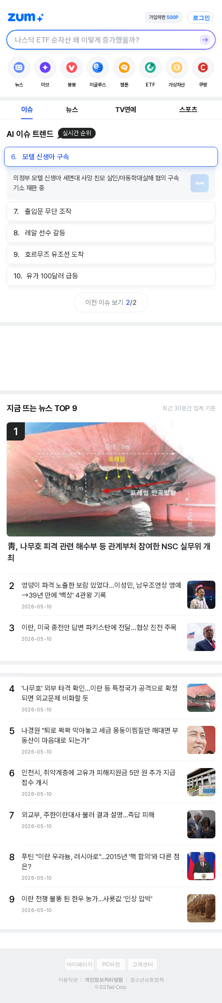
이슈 (27, 109)
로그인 (201, 17)
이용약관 (67, 980)
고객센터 (142, 964)
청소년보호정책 (147, 980)
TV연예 (125, 109)
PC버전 (111, 964)
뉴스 (71, 109)
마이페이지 (80, 964)
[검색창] (100, 40)
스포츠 (188, 109)
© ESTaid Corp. (111, 987)
